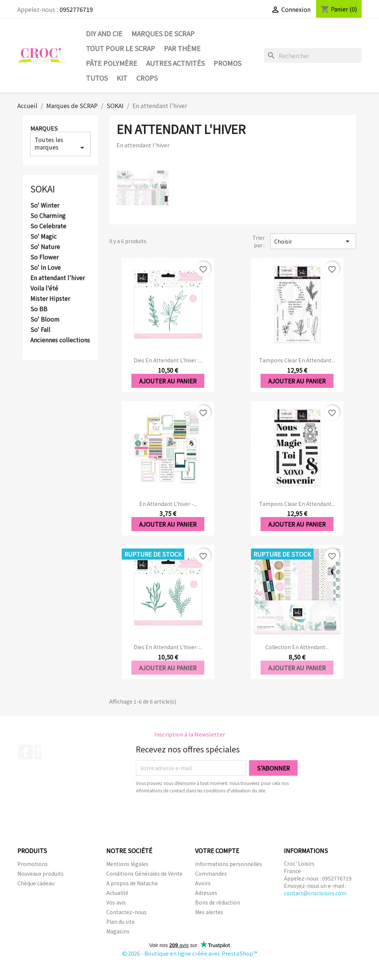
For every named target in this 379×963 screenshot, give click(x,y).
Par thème (182, 48)
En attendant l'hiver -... (168, 503)
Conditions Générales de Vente (144, 873)
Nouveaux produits (40, 873)
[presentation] (197, 814)
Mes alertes (209, 912)
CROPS (147, 78)
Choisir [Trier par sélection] (313, 241)
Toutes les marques (60, 143)
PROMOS (227, 63)
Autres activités (175, 63)
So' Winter (44, 205)
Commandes (211, 873)
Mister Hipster (50, 299)
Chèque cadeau (35, 883)
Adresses (206, 892)
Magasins (118, 931)
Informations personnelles (228, 864)
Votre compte (217, 850)
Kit (122, 78)
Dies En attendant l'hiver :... (168, 360)
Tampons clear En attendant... (297, 360)
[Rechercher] (313, 55)
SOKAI (42, 188)
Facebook (25, 752)
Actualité (117, 892)
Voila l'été (44, 288)
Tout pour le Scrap (120, 48)
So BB (38, 309)
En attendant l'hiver (57, 278)
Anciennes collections (60, 340)
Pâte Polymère (111, 63)
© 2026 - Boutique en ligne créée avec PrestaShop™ (189, 953)
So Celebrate (48, 226)
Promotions (32, 864)
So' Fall (40, 330)
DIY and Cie (104, 33)
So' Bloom (45, 319)
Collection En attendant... (297, 647)
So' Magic (43, 236)
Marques (44, 128)
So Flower (44, 257)
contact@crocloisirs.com (315, 893)
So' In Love (45, 268)
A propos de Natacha (132, 883)
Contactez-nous (126, 912)
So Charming (48, 216)
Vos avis (116, 902)
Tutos (97, 78)
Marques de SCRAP (163, 33)
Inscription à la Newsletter (189, 734)
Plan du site (120, 921)
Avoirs (203, 883)
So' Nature (45, 247)
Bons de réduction (217, 902)
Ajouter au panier (168, 380)
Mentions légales (127, 864)
